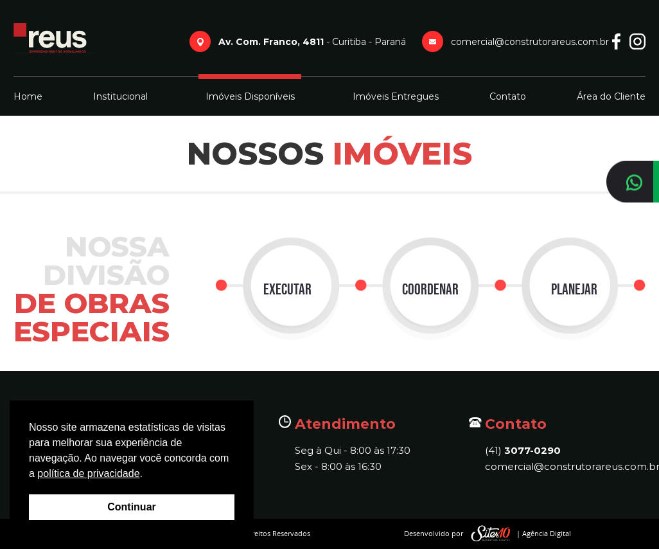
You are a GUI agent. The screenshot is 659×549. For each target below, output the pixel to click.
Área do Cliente (611, 96)
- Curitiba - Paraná (312, 42)
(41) (523, 450)
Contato (507, 96)
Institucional (120, 96)
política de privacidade (88, 473)
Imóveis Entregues (396, 96)
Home (27, 96)
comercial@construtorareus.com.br (565, 466)
